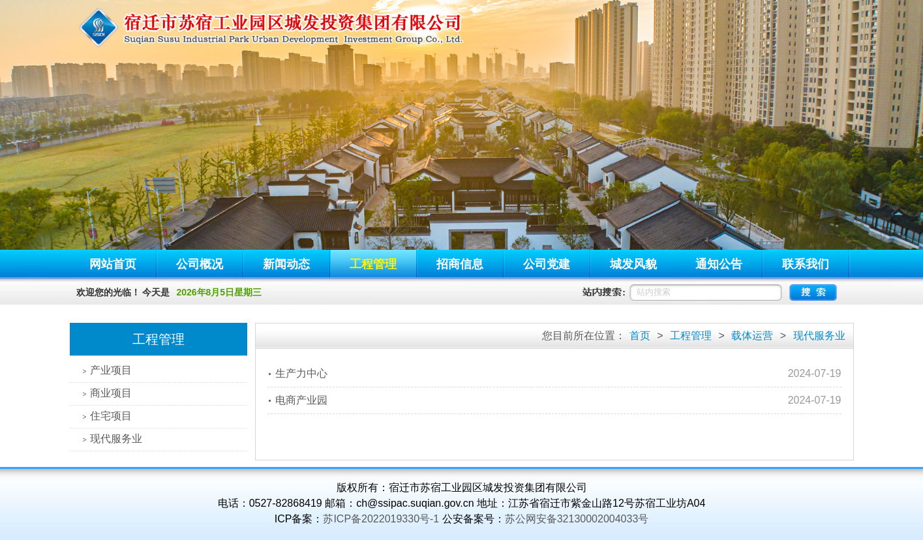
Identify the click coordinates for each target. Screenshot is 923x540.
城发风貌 (633, 264)
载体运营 (752, 335)
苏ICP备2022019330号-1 (381, 518)
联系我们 (805, 264)
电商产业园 (301, 400)
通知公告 (718, 264)
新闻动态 (286, 264)
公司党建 (546, 264)
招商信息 (459, 264)
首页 (639, 335)
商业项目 (107, 392)
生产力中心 (301, 373)
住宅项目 (107, 415)
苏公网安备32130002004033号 (577, 518)
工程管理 (373, 264)
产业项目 (107, 370)
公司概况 (199, 264)
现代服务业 (113, 438)
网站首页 (112, 264)
